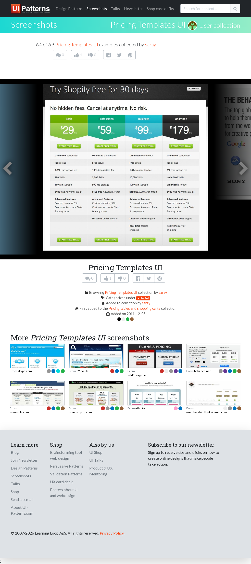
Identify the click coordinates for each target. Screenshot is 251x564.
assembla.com (19, 412)
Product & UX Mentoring (101, 471)
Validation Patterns (66, 473)
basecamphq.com (80, 412)
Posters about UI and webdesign (64, 492)
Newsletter (133, 8)
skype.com (25, 371)
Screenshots (97, 8)
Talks (115, 8)
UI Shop (95, 452)
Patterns (69, 8)
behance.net (202, 371)
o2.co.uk (82, 371)
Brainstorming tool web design (66, 455)
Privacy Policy (112, 533)
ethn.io (140, 408)
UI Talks (96, 460)
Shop (15, 491)
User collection (219, 25)
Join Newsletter (24, 460)
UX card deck (61, 481)
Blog (15, 452)
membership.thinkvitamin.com (206, 412)
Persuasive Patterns (66, 466)
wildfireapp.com (138, 375)
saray (150, 44)
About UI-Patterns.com (22, 510)
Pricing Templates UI (148, 24)
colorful (143, 298)
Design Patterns (24, 468)
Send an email (22, 499)
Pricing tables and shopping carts (134, 308)
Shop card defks (160, 8)
